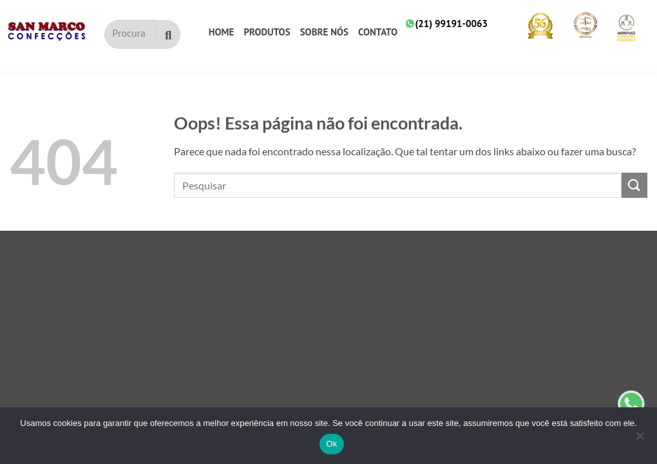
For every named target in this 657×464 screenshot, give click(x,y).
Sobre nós (324, 32)
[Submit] (634, 185)
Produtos (266, 32)
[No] (639, 439)
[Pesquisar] (168, 34)
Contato (377, 32)
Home (221, 32)
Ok (331, 444)
